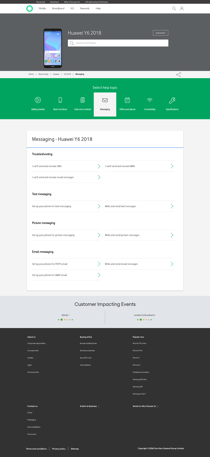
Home (31, 74)
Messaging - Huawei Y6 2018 (62, 139)
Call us (29, 412)
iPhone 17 (136, 358)
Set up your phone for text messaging (51, 206)
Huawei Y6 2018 (84, 33)
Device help (43, 74)
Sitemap (75, 448)
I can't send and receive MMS (120, 166)
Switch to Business (90, 406)
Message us (31, 420)
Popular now (138, 337)
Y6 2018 (67, 74)
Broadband (58, 8)
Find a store (31, 434)
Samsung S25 (138, 387)
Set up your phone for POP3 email (49, 263)
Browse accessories (87, 350)
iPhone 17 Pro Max (139, 343)
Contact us (32, 406)
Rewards (84, 8)
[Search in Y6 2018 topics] (118, 43)
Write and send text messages (120, 206)
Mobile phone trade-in (141, 372)
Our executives (32, 350)
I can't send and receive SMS (46, 166)
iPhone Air (136, 365)
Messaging (79, 74)
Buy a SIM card (85, 358)
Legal (29, 365)
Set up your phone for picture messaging (53, 235)
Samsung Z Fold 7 (139, 394)
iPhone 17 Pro (137, 350)
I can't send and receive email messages (53, 177)
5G (72, 8)
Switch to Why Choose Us (146, 406)
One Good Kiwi (33, 372)
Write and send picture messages (122, 235)
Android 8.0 (160, 33)
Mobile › (65, 315)
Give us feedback (33, 427)
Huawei (56, 74)
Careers (30, 358)
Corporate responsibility (36, 343)
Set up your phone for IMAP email (49, 275)
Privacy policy (58, 448)
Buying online (86, 337)
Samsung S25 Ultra (140, 379)
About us (31, 337)
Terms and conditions (36, 448)
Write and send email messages (121, 263)
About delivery (85, 365)
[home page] (29, 8)
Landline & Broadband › (144, 315)
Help (98, 8)
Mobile (42, 8)
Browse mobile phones (88, 343)
